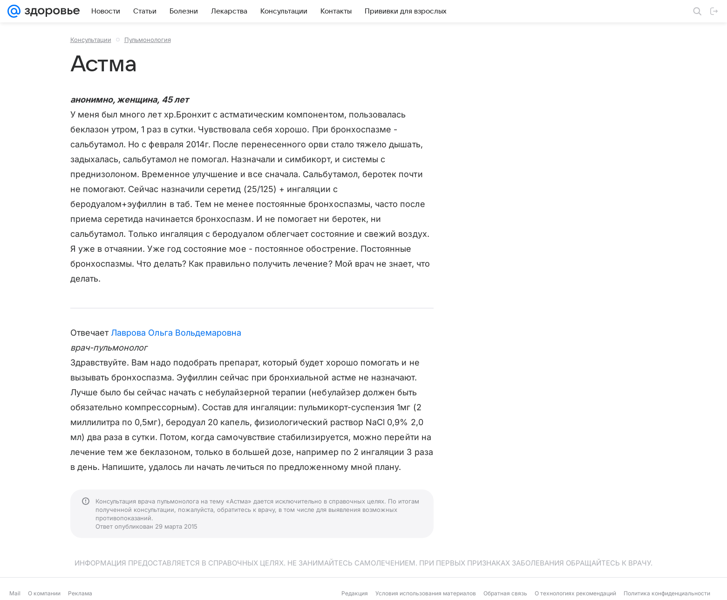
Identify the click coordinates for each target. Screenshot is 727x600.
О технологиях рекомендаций (575, 593)
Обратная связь (505, 593)
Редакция (354, 593)
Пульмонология (147, 39)
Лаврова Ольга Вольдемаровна (176, 333)
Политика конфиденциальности (667, 593)
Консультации (90, 39)
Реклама (80, 593)
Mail (14, 593)
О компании (44, 593)
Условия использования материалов (425, 593)
